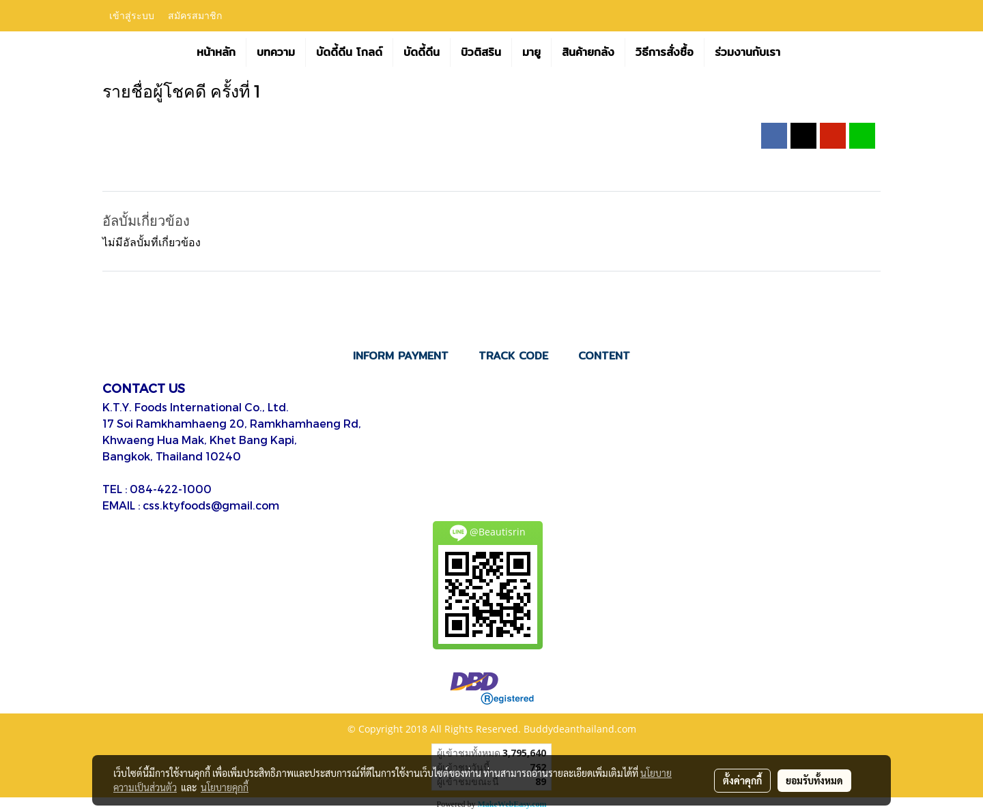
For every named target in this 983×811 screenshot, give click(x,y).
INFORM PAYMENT (400, 355)
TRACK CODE (513, 355)
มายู (531, 52)
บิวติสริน (481, 52)
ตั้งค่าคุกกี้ (742, 780)
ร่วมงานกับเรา (747, 52)
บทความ (276, 52)
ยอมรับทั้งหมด (814, 780)
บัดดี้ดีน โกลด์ (349, 52)
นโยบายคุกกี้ (224, 787)
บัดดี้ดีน (421, 52)
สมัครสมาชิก (195, 16)
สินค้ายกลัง (588, 52)
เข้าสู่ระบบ (131, 16)
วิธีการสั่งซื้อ (665, 52)
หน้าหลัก (216, 52)
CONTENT (604, 355)
